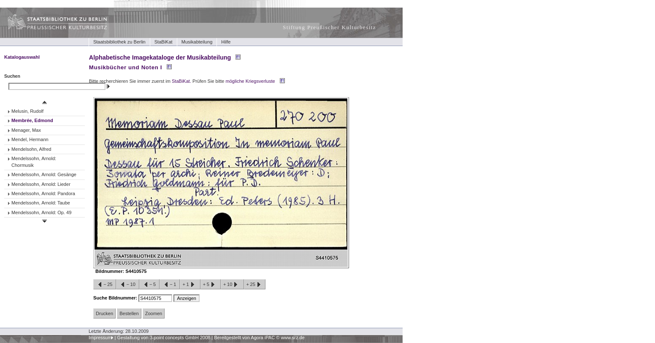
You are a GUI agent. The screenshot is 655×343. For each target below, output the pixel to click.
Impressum (100, 337)
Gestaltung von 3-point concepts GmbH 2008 (163, 337)
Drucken (104, 313)
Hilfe (225, 41)
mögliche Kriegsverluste (250, 81)
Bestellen (128, 313)
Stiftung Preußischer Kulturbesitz (329, 27)
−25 (105, 285)
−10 (127, 285)
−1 (169, 285)
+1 (190, 285)
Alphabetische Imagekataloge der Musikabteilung (160, 57)
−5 (149, 285)
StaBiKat (163, 41)
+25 (254, 285)
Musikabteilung (197, 41)
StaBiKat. (181, 81)
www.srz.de (292, 337)
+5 (210, 285)
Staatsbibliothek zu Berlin (119, 41)
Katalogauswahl (22, 57)
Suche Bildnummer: (115, 297)
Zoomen (153, 313)
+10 (232, 285)
